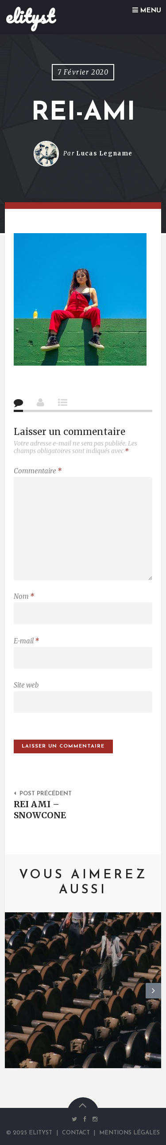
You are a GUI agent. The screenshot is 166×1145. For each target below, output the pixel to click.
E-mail (26, 641)
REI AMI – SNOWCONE (40, 809)
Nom (24, 596)
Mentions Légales (129, 1133)
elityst (30, 16)
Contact (76, 1133)
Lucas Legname (104, 153)
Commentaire (38, 471)
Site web (26, 685)
